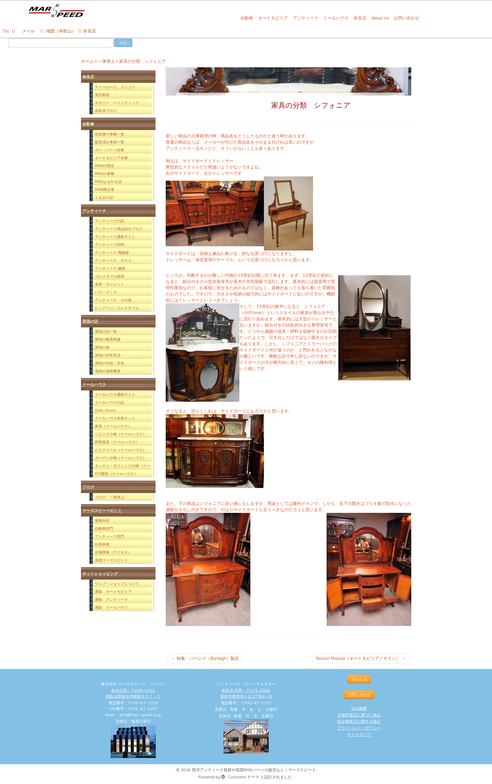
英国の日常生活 (108, 355)
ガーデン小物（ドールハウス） (120, 457)
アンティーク (305, 18)
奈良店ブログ (106, 110)
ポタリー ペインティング (117, 102)
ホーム (87, 61)
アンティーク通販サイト (115, 236)
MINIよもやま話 (108, 181)
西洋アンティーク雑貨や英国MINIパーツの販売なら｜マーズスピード (254, 770)
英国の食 (102, 347)
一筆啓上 (106, 61)
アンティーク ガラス (113, 260)
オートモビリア (273, 18)
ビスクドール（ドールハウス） (120, 449)
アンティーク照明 (109, 244)
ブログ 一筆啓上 (109, 497)
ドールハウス (336, 18)
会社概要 (359, 708)
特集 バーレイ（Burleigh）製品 (205, 658)
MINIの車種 (104, 173)
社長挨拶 (102, 544)
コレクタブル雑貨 (109, 276)
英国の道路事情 (108, 370)
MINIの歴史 (104, 165)
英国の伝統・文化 (109, 363)
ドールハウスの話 (109, 402)
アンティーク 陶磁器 (112, 252)
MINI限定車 (104, 189)
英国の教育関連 (108, 339)
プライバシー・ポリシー (359, 728)
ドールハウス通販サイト (115, 394)
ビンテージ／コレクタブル (117, 307)
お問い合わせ (406, 18)
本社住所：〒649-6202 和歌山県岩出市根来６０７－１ (133, 693)
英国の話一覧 (106, 331)
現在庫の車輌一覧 (109, 134)
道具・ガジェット (109, 284)
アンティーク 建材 (110, 268)
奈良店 (360, 18)
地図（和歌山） (61, 31)
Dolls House (105, 410)
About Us (380, 18)
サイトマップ (359, 734)
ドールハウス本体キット (115, 418)
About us (359, 679)
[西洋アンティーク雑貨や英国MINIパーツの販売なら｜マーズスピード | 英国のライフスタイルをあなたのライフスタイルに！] (56, 11)
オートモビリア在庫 (111, 157)
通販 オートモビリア (113, 591)
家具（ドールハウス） (113, 426)
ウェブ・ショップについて (117, 583)
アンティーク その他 (113, 300)
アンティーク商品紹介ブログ (119, 228)
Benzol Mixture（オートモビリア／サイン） (361, 658)
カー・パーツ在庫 (109, 149)
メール (28, 31)
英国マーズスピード (111, 560)
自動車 (246, 18)
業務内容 (102, 520)
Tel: (6, 31)
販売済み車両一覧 (109, 141)
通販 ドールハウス (111, 607)
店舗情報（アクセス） (113, 552)
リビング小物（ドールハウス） (120, 434)
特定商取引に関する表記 (359, 721)
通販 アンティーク (111, 599)
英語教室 (102, 94)
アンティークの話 (109, 220)
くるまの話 (104, 197)
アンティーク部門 (109, 536)
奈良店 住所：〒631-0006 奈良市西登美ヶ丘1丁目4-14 (246, 693)
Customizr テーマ (243, 777)
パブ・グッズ (106, 292)
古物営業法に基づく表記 (359, 715)
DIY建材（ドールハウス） (116, 473)
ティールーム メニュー (115, 86)
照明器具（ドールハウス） (117, 441)
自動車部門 (104, 528)
